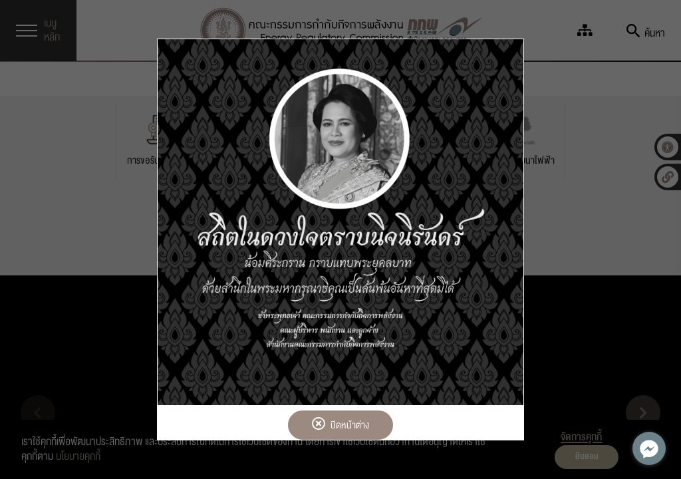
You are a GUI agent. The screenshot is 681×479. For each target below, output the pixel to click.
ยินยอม (587, 456)
